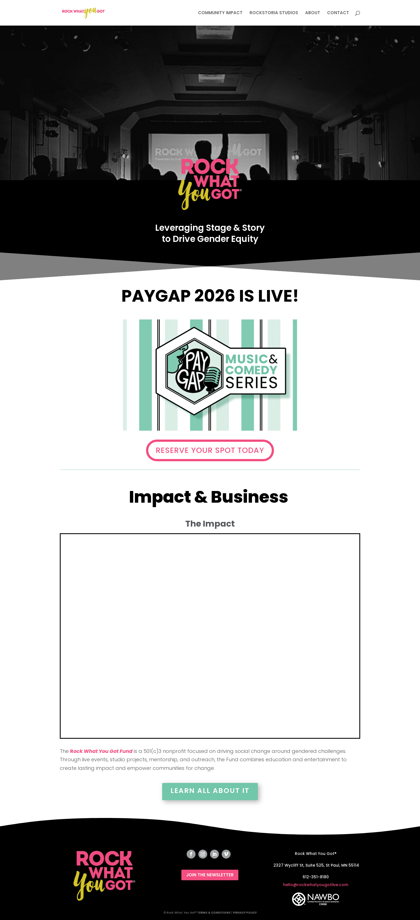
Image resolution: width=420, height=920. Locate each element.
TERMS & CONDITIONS (214, 913)
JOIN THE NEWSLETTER (210, 875)
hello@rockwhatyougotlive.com (315, 884)
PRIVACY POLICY (245, 913)
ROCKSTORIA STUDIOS (273, 13)
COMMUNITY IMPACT (220, 13)
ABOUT (312, 13)
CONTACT (338, 13)
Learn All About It (210, 790)
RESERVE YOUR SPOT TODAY (210, 450)
